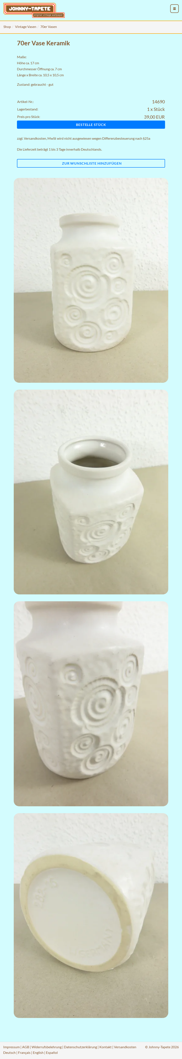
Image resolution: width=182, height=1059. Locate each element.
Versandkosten (35, 138)
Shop (7, 26)
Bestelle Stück (91, 124)
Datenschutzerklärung (80, 1047)
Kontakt (105, 1047)
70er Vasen (48, 26)
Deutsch (9, 1052)
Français (24, 1052)
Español (52, 1052)
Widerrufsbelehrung (47, 1047)
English (38, 1052)
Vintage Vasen (25, 26)
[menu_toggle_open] (174, 8)
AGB (25, 1047)
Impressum (11, 1047)
